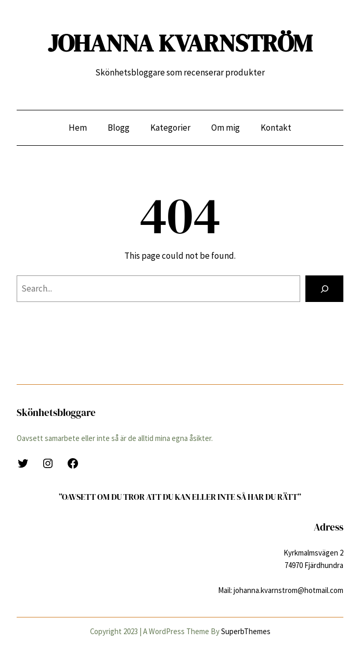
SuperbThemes (246, 631)
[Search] (324, 288)
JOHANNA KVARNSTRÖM (180, 43)
